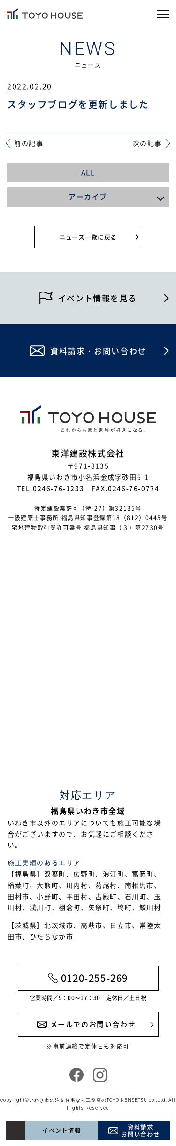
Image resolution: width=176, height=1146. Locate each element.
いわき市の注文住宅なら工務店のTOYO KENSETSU (88, 1100)
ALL (88, 172)
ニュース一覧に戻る (88, 236)
